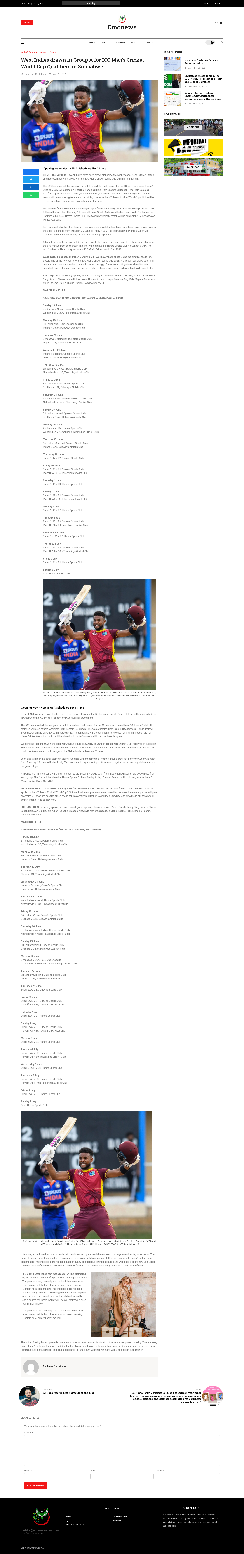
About (218, 3)
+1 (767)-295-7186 (32, 1533)
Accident (193, 127)
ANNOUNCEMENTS (193, 147)
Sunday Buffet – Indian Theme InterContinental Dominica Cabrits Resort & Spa (203, 95)
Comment (30, 1433)
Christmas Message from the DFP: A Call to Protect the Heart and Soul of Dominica (203, 78)
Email (94, 1471)
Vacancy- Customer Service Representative (201, 62)
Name (28, 1471)
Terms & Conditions (74, 1524)
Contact (207, 3)
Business (193, 167)
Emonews (122, 27)
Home (92, 42)
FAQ (66, 1520)
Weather (120, 42)
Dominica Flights (121, 1516)
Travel (105, 42)
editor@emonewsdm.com (40, 1530)
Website (161, 1471)
